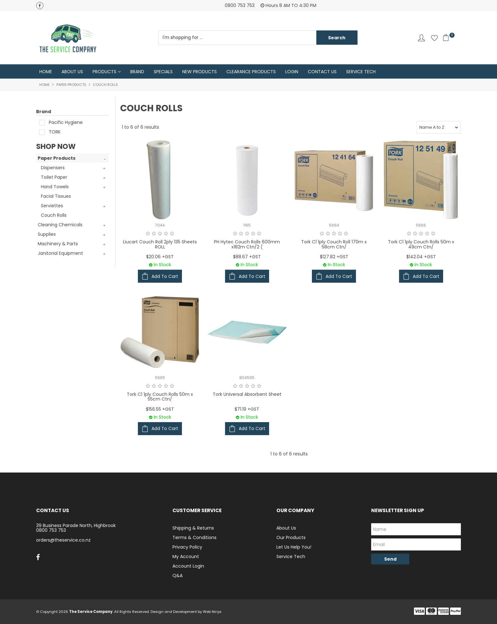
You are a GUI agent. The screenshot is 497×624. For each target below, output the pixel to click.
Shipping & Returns (193, 528)
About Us (72, 71)
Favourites (434, 38)
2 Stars (154, 234)
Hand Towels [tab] (55, 187)
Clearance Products (251, 71)
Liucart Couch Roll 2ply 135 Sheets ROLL (160, 244)
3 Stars (160, 234)
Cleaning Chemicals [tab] (60, 225)
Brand (137, 71)
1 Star (148, 234)
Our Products (291, 537)
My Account (185, 556)
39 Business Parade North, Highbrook (76, 525)
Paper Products (71, 84)
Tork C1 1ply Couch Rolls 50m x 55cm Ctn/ (160, 396)
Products (104, 71)
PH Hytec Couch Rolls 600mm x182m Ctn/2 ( (247, 244)
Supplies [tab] (47, 234)
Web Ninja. (212, 611)
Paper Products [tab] (56, 158)
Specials (163, 71)
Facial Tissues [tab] (56, 196)
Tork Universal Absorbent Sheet (247, 394)
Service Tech (361, 71)
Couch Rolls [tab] (54, 215)
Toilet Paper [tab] (54, 177)
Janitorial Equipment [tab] (60, 253)
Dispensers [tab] (53, 168)
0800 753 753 (51, 530)
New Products (199, 71)
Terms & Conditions (194, 537)
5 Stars (172, 234)
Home (45, 71)
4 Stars (166, 234)
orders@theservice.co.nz (63, 540)
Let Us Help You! (293, 547)
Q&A (177, 575)
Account (421, 38)
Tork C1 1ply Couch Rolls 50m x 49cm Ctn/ (421, 244)
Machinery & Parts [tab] (58, 244)
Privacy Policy (187, 547)
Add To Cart (165, 276)
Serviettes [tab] (52, 206)
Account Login (188, 566)
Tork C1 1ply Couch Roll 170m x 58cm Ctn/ (334, 244)
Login (291, 71)
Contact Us (322, 71)
